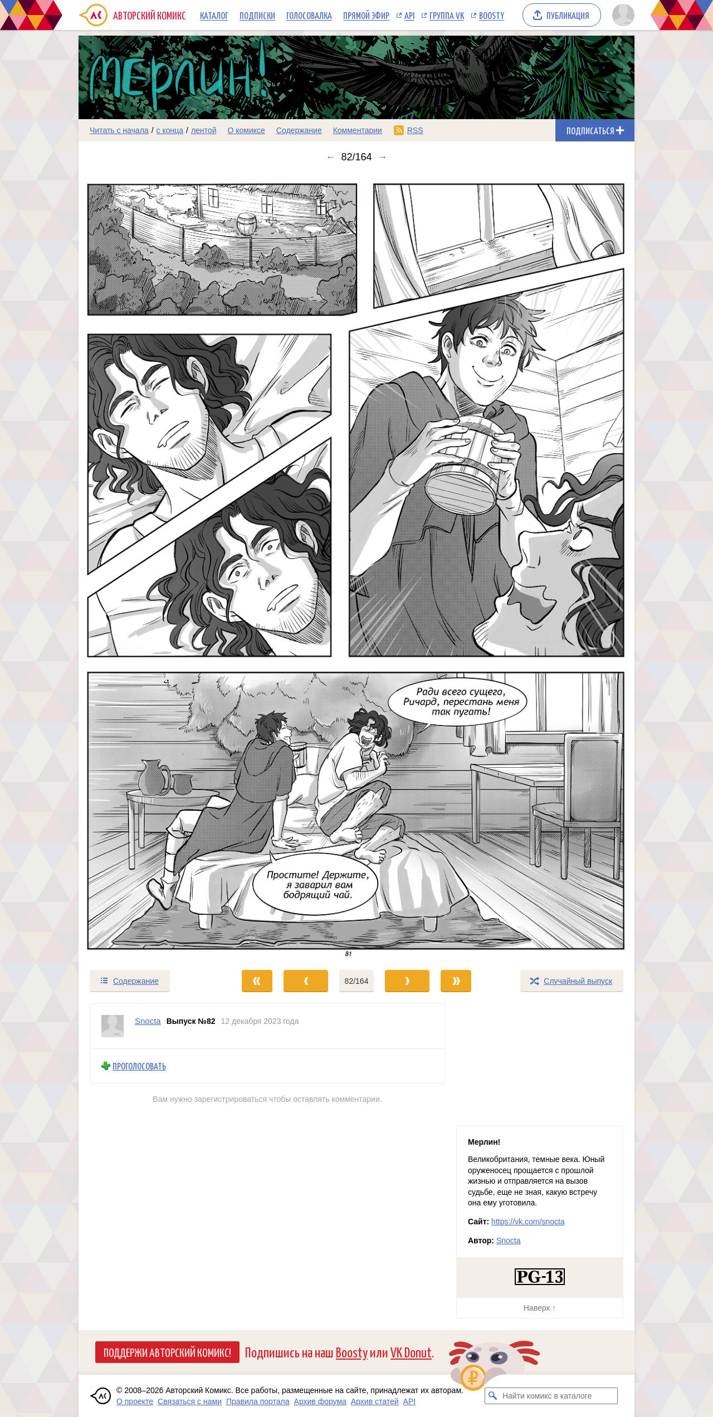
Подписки (257, 15)
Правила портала (258, 1401)
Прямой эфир (366, 15)
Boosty (491, 15)
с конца (170, 130)
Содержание (299, 130)
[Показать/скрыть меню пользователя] (621, 15)
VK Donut (411, 1351)
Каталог (214, 15)
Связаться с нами (190, 1401)
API (409, 15)
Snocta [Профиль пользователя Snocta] (148, 1021)
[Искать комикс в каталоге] (493, 1396)
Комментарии (357, 130)
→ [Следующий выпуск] (383, 157)
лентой (204, 130)
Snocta (508, 1240)
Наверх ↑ (540, 1307)
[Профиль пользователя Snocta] (112, 1026)
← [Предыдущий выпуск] (330, 157)
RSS (415, 130)
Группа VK (446, 15)
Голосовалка (309, 15)
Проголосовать (139, 1066)
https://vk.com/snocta (528, 1221)
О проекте (134, 1401)
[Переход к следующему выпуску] (356, 566)
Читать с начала (119, 130)
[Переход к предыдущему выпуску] (148, 566)
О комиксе (246, 130)
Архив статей (375, 1401)
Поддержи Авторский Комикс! (167, 1352)
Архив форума (320, 1401)
